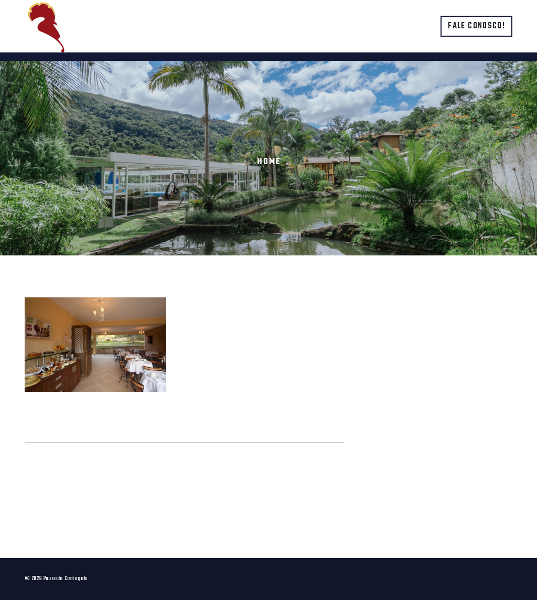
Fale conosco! (476, 26)
